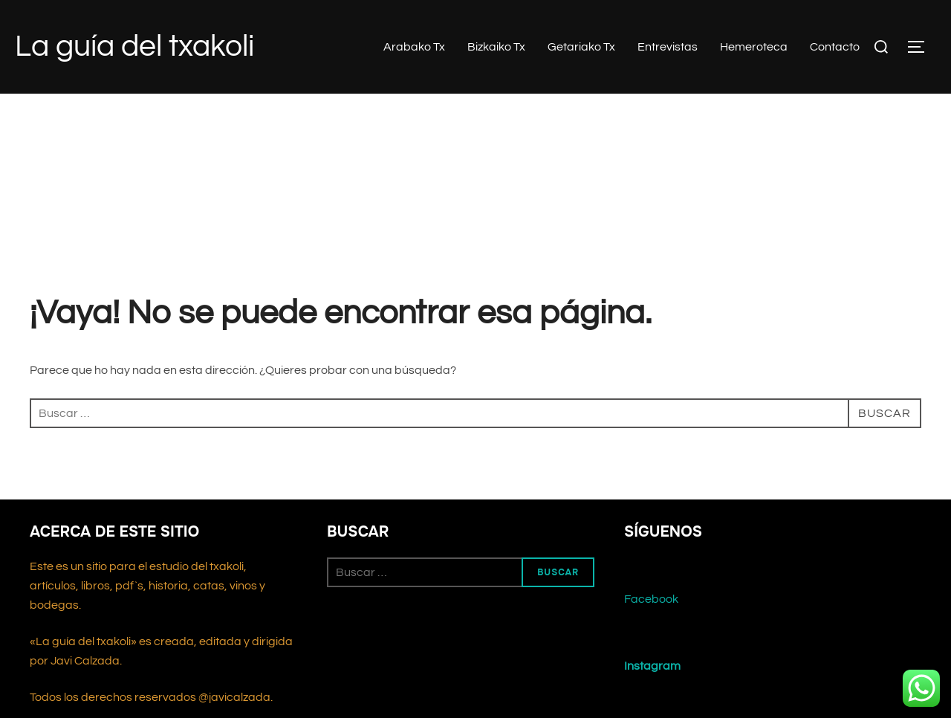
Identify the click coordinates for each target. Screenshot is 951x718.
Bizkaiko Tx (496, 47)
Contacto (835, 47)
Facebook (651, 599)
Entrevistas (667, 47)
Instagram (652, 666)
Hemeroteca (754, 47)
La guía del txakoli (134, 46)
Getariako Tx (581, 47)
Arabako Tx (414, 47)
